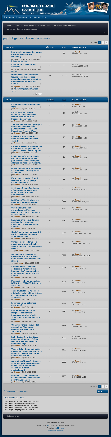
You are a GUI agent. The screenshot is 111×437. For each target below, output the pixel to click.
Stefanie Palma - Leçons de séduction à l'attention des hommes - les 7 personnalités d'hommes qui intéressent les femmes (25, 271)
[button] (106, 43)
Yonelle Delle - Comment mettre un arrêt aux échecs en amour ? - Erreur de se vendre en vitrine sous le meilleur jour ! (26, 352)
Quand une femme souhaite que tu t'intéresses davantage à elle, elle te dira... (26, 170)
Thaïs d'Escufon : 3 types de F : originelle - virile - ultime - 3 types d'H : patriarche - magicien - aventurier (26, 294)
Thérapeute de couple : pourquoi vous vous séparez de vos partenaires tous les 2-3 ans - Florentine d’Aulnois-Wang (26, 128)
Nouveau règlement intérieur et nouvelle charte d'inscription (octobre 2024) (24, 90)
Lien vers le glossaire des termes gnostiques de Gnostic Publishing (26, 54)
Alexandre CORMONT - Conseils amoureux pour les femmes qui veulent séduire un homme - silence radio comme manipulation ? (26, 365)
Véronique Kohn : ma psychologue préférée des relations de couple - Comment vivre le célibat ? (25, 211)
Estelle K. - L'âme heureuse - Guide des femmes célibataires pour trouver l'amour (25, 378)
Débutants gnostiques (19, 61)
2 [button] (102, 43)
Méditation (15, 71)
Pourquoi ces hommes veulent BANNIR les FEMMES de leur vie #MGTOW (26, 283)
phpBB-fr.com (59, 428)
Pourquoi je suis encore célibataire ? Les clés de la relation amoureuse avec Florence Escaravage (23, 115)
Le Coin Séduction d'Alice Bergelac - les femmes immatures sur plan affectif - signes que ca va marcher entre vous (25, 315)
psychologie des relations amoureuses (26, 38)
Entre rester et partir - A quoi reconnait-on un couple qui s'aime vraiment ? (24, 180)
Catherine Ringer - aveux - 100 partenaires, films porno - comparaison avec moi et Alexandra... (25, 328)
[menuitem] (8, 17)
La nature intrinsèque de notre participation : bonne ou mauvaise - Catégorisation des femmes (25, 223)
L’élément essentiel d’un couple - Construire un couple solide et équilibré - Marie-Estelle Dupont (26, 149)
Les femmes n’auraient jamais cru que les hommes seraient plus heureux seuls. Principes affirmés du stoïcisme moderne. (26, 159)
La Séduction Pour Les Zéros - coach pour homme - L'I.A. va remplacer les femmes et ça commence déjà (25, 340)
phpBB (49, 426)
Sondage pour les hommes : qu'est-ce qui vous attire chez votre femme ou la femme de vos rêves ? (26, 257)
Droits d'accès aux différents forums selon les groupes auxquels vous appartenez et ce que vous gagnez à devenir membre (26, 79)
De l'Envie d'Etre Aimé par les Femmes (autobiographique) (25, 201)
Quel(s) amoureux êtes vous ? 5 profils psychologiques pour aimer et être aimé (26, 234)
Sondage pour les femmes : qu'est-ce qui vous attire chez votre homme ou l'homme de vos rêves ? (26, 245)
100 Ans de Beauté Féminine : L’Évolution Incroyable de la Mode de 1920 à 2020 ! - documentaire (25, 191)
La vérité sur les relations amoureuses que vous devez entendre (24, 139)
